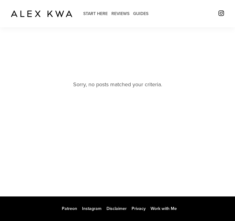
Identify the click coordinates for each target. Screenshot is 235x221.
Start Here (95, 13)
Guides (140, 13)
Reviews (120, 13)
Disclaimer (116, 208)
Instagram (92, 208)
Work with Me (164, 208)
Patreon (69, 208)
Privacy (139, 208)
